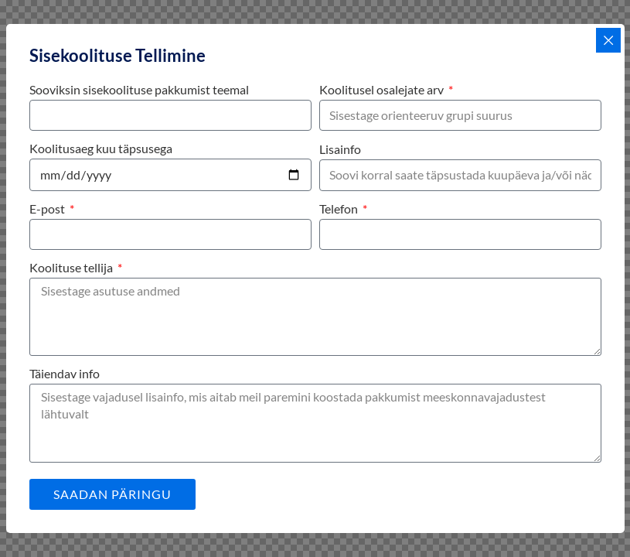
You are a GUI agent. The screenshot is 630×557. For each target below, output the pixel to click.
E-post (48, 208)
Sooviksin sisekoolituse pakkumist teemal (139, 89)
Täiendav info (64, 373)
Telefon (339, 208)
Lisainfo (340, 149)
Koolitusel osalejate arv (382, 89)
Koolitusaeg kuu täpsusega (100, 148)
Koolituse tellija (72, 267)
